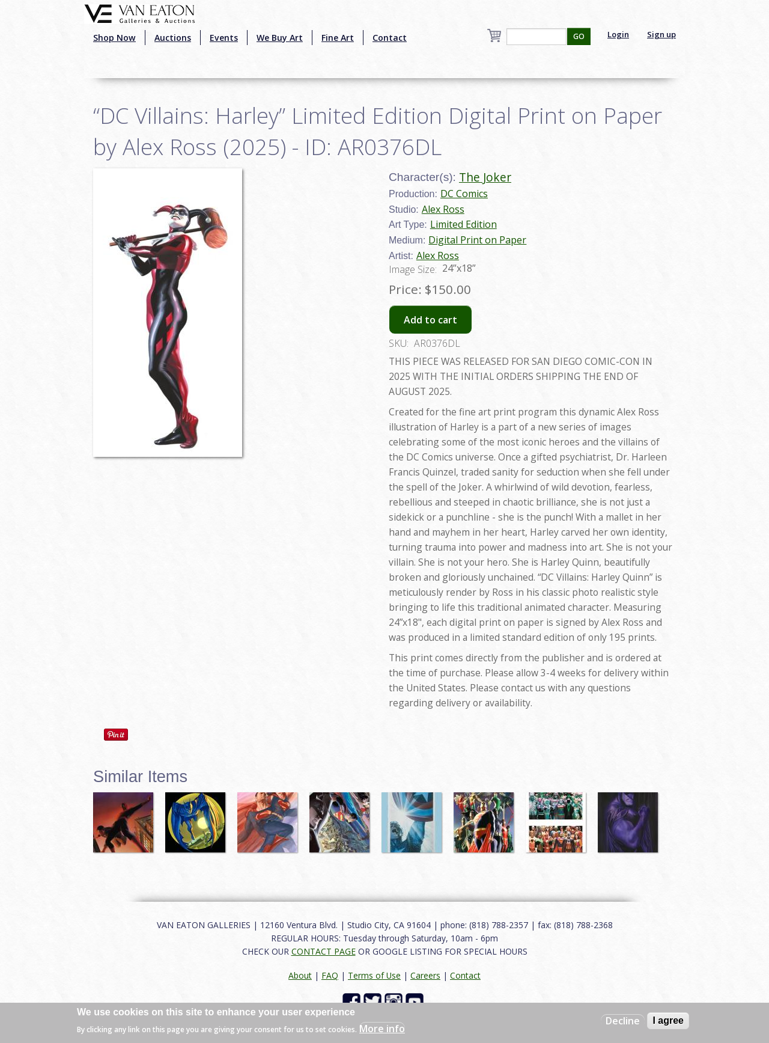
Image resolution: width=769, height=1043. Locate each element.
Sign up (661, 34)
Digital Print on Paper (477, 239)
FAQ (329, 975)
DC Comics (464, 193)
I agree (668, 1020)
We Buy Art (280, 37)
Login (618, 34)
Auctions (172, 37)
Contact (389, 37)
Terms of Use (374, 975)
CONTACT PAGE (323, 951)
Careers (425, 975)
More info (382, 1028)
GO (579, 36)
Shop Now (114, 37)
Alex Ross (443, 209)
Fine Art (337, 37)
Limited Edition (463, 224)
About (300, 975)
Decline (623, 1020)
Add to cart (430, 319)
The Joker (485, 177)
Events (224, 37)
